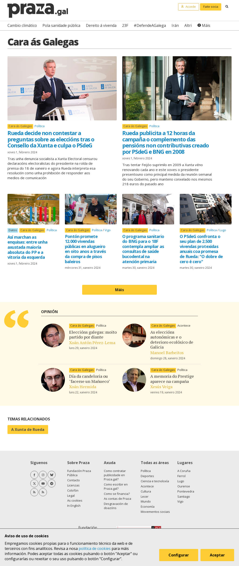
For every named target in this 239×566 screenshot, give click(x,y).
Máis (206, 25)
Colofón (72, 490)
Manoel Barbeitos (167, 352)
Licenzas (73, 485)
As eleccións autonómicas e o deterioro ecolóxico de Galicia (171, 339)
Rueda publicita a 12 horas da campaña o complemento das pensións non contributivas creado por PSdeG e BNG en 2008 (165, 142)
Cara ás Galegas (20, 126)
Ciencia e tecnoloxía (155, 481)
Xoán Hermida (82, 386)
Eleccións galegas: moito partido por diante (93, 334)
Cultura (146, 491)
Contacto (73, 480)
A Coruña (183, 471)
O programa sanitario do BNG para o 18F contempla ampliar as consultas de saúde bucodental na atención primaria (143, 249)
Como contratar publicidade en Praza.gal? (115, 475)
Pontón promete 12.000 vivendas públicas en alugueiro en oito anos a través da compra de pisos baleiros (85, 249)
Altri (188, 25)
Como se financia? (117, 494)
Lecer (144, 496)
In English (74, 505)
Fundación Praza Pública (79, 473)
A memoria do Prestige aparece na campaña (172, 378)
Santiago (183, 496)
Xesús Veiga (161, 386)
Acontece (183, 325)
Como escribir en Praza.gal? (116, 486)
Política (40, 126)
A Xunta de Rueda (27, 429)
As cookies (74, 500)
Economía (148, 506)
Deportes (147, 476)
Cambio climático (22, 25)
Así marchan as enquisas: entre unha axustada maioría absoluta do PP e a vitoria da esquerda (27, 247)
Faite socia (210, 6)
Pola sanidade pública (61, 25)
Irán (175, 25)
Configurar (179, 555)
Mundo (146, 501)
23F (125, 25)
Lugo (222, 230)
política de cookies (95, 548)
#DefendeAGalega (150, 25)
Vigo (108, 230)
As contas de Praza (117, 498)
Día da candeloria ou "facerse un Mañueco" (89, 378)
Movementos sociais (155, 512)
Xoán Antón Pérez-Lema (92, 342)
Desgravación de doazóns (116, 506)
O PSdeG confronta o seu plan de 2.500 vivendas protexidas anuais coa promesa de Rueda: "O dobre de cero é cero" (201, 249)
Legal (71, 495)
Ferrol (181, 476)
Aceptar (217, 555)
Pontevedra (185, 491)
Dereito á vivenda (101, 25)
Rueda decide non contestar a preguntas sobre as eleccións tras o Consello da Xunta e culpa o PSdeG (50, 139)
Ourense (183, 486)
